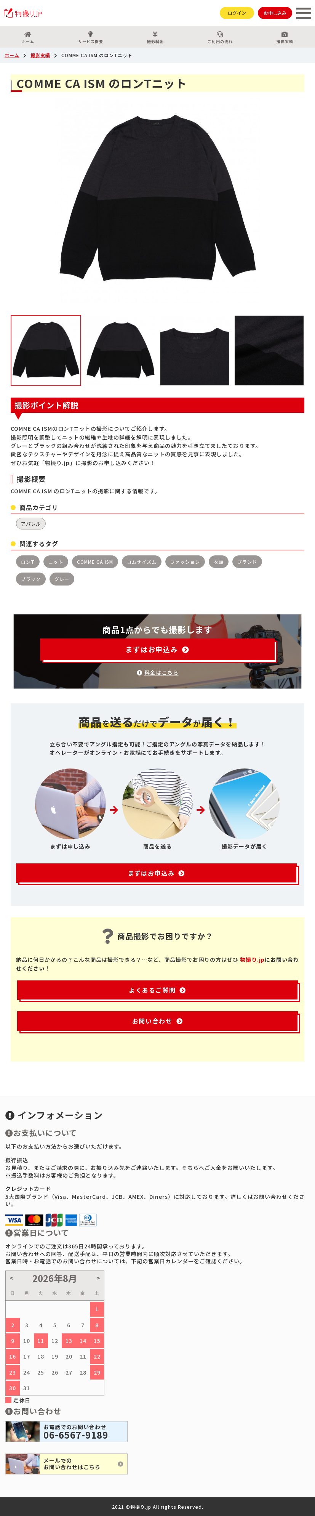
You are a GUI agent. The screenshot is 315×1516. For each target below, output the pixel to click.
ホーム (28, 37)
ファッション (185, 561)
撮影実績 (284, 37)
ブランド (247, 561)
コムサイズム (142, 561)
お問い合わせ (157, 1020)
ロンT (28, 561)
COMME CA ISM (95, 561)
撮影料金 (155, 37)
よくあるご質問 (157, 990)
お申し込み (275, 13)
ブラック (31, 579)
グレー (61, 579)
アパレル (31, 523)
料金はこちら (158, 672)
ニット (55, 561)
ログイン (237, 13)
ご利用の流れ (219, 37)
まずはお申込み (157, 649)
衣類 (219, 561)
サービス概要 (90, 37)
